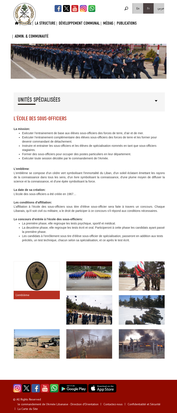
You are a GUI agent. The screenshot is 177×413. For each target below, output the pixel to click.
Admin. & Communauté (32, 36)
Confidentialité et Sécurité (144, 404)
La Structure (45, 23)
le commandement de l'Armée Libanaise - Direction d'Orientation (58, 404)
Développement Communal (79, 23)
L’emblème (22, 295)
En (137, 8)
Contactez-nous (113, 404)
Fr (148, 8)
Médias (108, 23)
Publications (127, 23)
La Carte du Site (28, 409)
